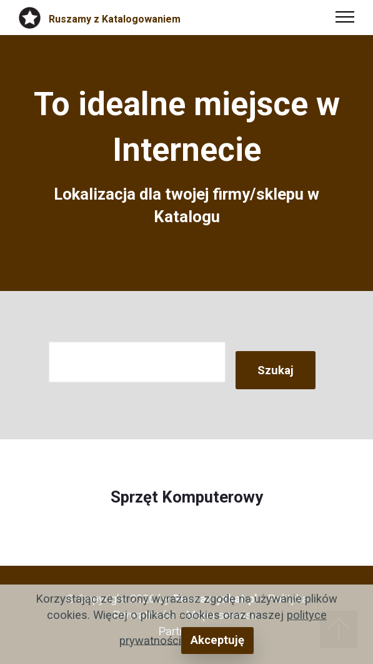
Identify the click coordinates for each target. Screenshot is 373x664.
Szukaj (275, 370)
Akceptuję (217, 639)
